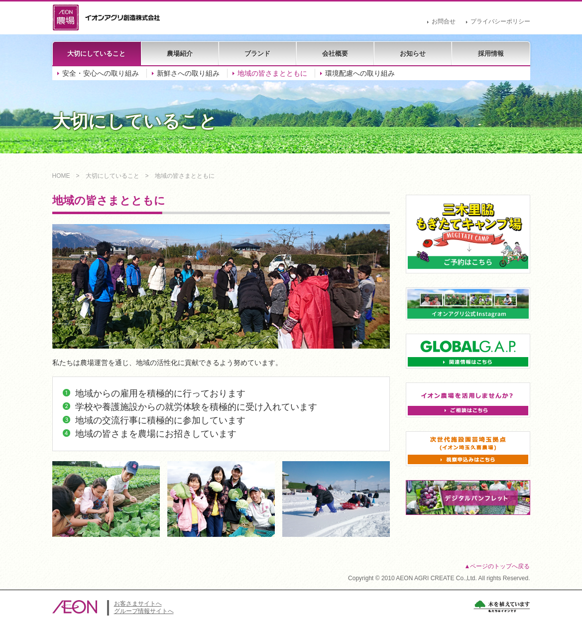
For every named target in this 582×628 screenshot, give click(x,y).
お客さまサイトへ (138, 603)
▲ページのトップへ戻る (497, 566)
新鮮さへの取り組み (188, 73)
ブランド (257, 53)
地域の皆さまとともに (272, 73)
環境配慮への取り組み (360, 73)
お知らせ (413, 53)
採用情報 (491, 53)
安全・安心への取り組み (100, 73)
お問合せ (444, 21)
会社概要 (335, 53)
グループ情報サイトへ (144, 611)
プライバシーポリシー (500, 21)
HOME (61, 175)
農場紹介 (180, 53)
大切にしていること (96, 53)
